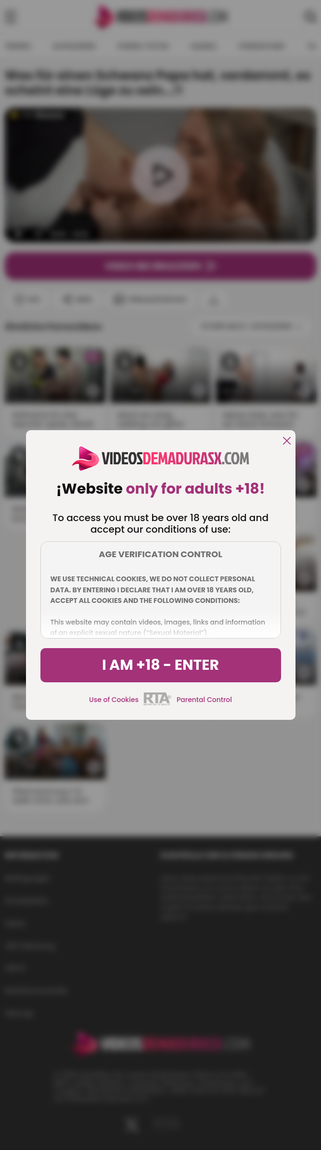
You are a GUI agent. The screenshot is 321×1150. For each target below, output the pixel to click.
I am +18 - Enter (160, 665)
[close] (287, 441)
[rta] (157, 704)
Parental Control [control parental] (204, 699)
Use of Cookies (114, 699)
